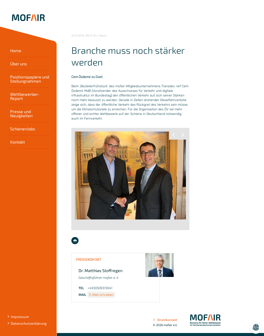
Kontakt (17, 141)
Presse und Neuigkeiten (21, 113)
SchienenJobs (22, 128)
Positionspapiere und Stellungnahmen (29, 79)
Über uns (18, 63)
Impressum (20, 317)
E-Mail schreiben (101, 295)
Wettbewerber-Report (24, 96)
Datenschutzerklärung (28, 323)
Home (15, 50)
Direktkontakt (165, 319)
